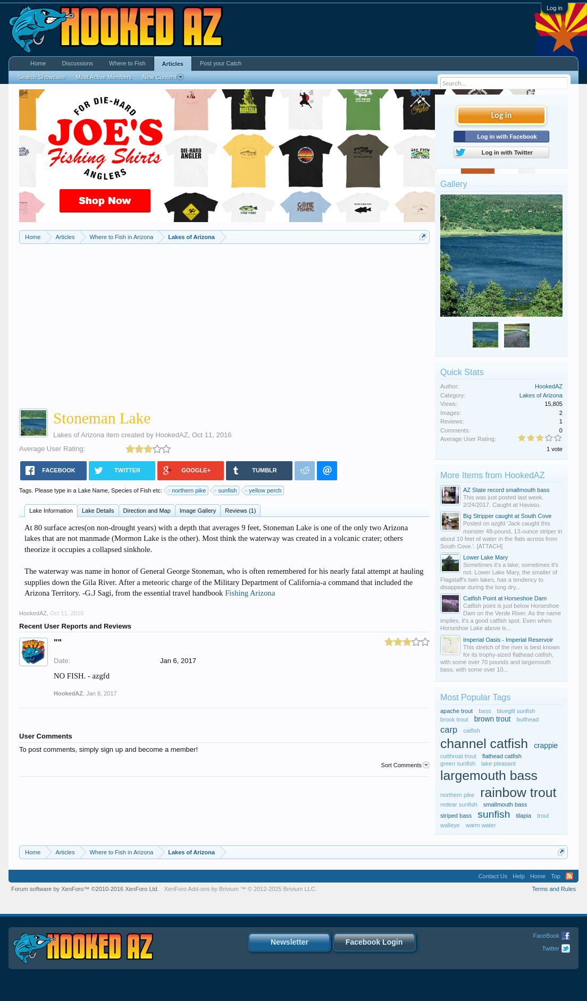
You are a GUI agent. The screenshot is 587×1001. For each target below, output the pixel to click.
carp (448, 729)
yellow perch (263, 490)
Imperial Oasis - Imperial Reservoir (508, 640)
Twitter (550, 948)
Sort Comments (405, 765)
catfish (471, 730)
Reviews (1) (240, 510)
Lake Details (98, 510)
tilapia (523, 815)
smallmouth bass (505, 804)
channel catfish (484, 743)
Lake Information (51, 510)
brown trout (492, 719)
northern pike (187, 490)
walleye (450, 825)
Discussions (77, 63)
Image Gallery (198, 510)
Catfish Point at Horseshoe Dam (505, 598)
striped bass (456, 815)
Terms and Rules (554, 889)
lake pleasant (498, 763)
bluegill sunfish (516, 711)
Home (38, 63)
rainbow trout (518, 792)
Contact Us (493, 876)
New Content (163, 77)
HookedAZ (171, 435)
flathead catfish (502, 756)
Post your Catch (220, 63)
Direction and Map (147, 510)
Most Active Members (104, 77)
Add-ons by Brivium (240, 889)
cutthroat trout (458, 756)
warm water (481, 825)
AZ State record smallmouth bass (506, 490)
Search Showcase (41, 77)
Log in (555, 8)
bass (485, 711)
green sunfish (457, 763)
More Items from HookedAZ (492, 475)
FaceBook (546, 935)
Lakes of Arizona (78, 435)
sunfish (226, 490)
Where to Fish (127, 63)
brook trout (454, 719)
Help (519, 876)
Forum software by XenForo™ (85, 889)
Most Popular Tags (475, 697)
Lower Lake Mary (485, 557)
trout (543, 815)
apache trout (456, 711)
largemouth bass (489, 775)
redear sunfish (458, 804)
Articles (172, 64)
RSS (569, 876)
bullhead (527, 719)
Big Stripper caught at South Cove (507, 516)
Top (555, 876)
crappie (546, 746)
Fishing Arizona (250, 593)
